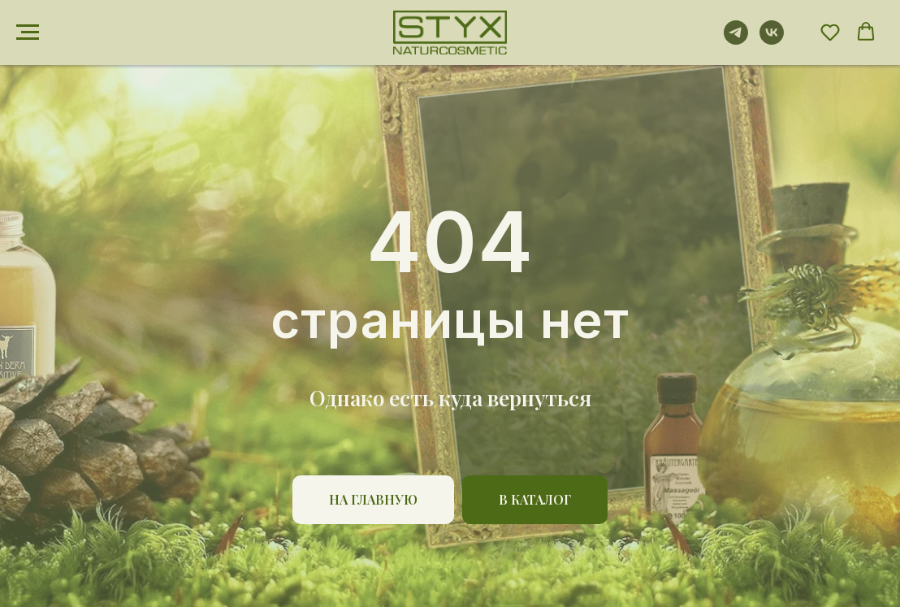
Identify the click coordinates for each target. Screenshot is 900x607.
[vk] (771, 40)
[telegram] (736, 40)
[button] (830, 31)
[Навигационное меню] (27, 32)
